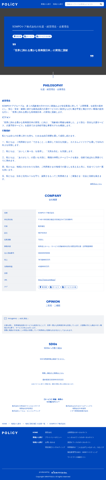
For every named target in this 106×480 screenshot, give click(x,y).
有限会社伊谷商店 (26, 408)
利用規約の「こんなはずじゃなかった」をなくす (85, 447)
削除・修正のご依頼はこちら (53, 373)
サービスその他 (69, 287)
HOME (4, 424)
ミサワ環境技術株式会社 (79, 411)
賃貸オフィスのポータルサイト (79, 442)
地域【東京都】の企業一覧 (35, 424)
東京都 (43, 287)
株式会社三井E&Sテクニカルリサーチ (26, 406)
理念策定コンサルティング (55, 447)
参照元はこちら (96, 184)
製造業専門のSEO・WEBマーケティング (82, 452)
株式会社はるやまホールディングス (79, 406)
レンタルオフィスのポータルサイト (80, 437)
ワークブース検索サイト (76, 457)
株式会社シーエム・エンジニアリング (26, 411)
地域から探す (58, 4)
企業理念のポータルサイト (77, 432)
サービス (54, 287)
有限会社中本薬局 (79, 408)
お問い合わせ (50, 442)
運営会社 (48, 432)
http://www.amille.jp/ (46, 280)
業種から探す (46, 4)
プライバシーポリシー (53, 437)
